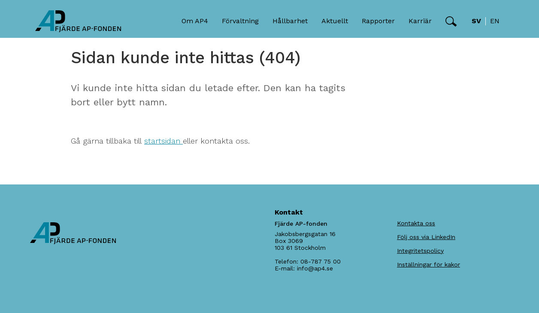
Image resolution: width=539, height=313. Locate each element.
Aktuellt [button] (334, 21)
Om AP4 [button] (195, 21)
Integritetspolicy (420, 250)
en (495, 21)
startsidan (163, 140)
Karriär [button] (420, 21)
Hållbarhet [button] (290, 21)
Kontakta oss (416, 223)
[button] (451, 21)
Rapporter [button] (378, 21)
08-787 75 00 (320, 261)
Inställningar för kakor (428, 264)
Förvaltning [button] (240, 21)
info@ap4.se (315, 268)
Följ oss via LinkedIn (426, 236)
